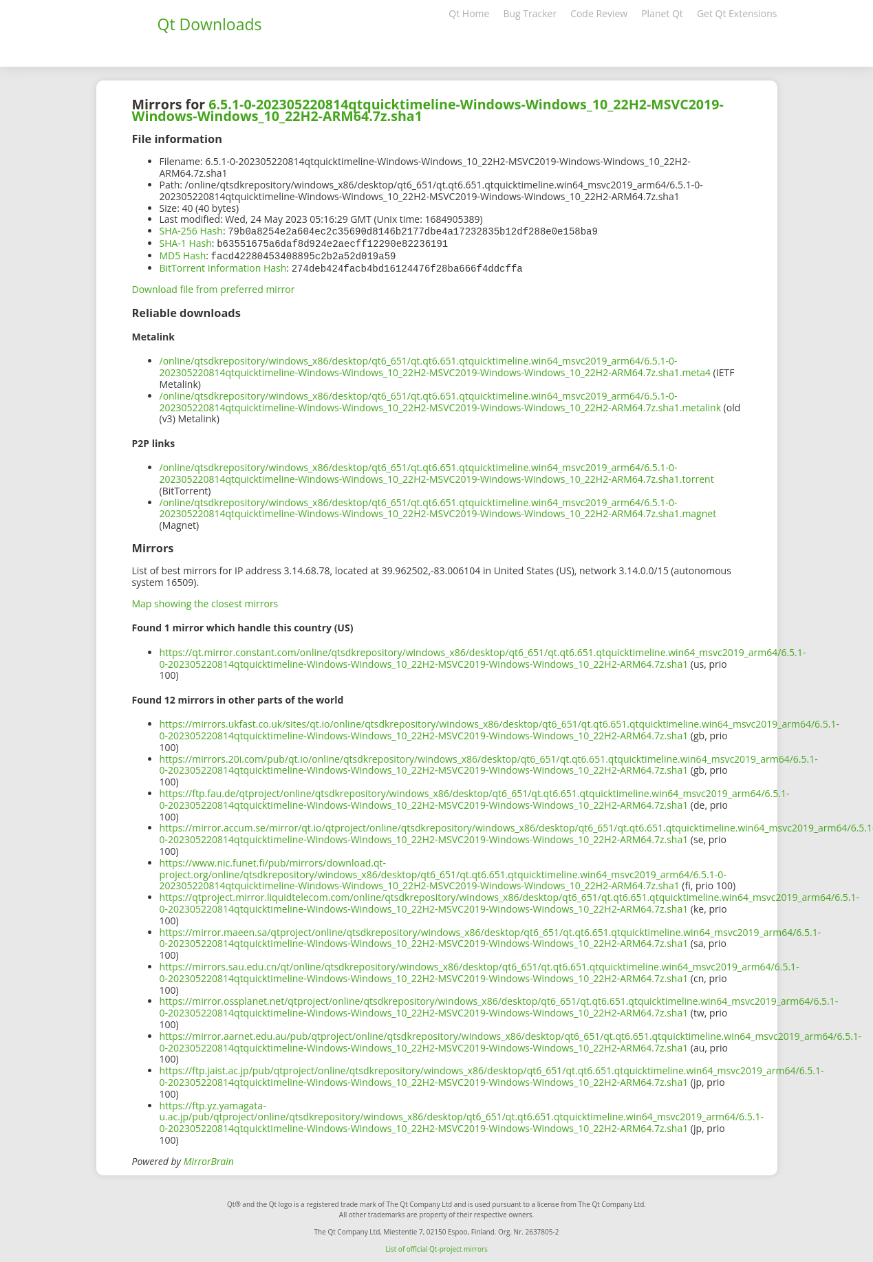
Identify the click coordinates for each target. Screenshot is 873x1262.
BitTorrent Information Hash (223, 265)
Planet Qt (662, 13)
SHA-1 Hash (186, 242)
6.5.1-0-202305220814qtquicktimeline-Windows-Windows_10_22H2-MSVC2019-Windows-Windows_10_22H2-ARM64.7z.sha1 (428, 110)
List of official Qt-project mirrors (436, 1246)
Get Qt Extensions (737, 13)
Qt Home (469, 13)
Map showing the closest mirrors (205, 600)
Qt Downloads (210, 24)
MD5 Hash (183, 254)
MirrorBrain (209, 1158)
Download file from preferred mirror (213, 286)
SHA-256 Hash (191, 230)
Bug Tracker (530, 13)
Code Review (598, 13)
